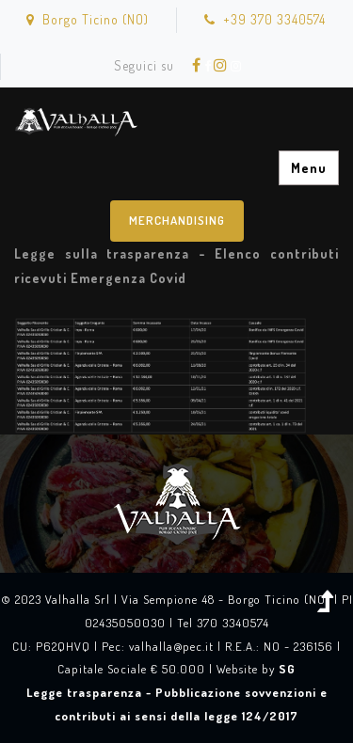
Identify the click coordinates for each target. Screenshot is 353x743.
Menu (309, 168)
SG (287, 668)
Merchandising (177, 220)
